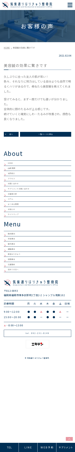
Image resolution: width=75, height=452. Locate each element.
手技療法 (13, 280)
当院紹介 (13, 184)
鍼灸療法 (13, 288)
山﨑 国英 (14, 176)
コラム (12, 225)
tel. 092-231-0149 (37, 399)
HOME (12, 168)
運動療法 (13, 296)
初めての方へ (16, 329)
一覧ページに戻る (45, 136)
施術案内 (13, 272)
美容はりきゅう (17, 304)
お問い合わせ (16, 200)
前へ (11, 136)
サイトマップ (16, 249)
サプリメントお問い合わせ (24, 208)
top (67, 438)
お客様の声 (15, 217)
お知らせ (13, 241)
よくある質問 (16, 233)
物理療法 (13, 312)
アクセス (13, 192)
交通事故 (13, 321)
